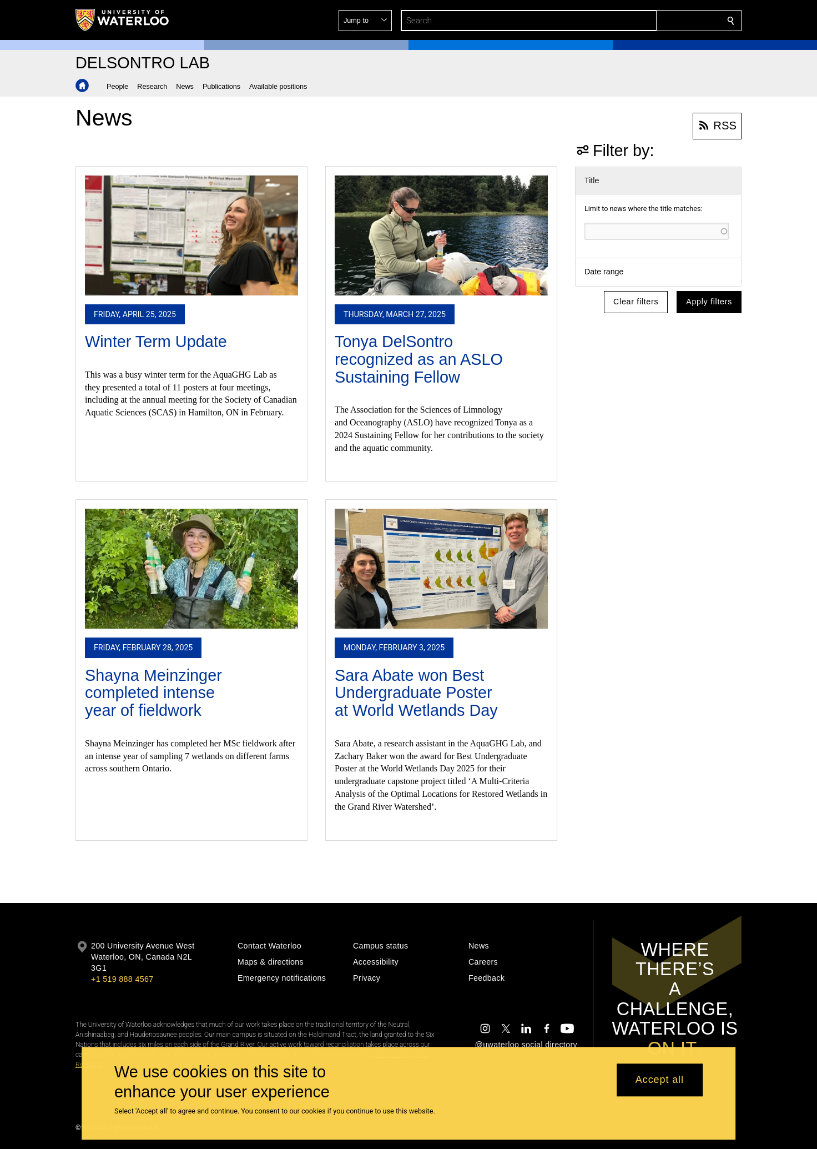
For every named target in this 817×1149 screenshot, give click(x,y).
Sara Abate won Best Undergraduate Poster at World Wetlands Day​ (416, 692)
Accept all (660, 1080)
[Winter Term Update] (191, 235)
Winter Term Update (156, 341)
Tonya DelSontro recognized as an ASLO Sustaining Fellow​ (419, 359)
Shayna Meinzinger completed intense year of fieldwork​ (153, 692)
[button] (650, 21)
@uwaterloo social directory (526, 1044)
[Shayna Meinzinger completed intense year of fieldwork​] (191, 569)
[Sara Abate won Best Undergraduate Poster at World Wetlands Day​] (441, 569)
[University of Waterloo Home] (122, 20)
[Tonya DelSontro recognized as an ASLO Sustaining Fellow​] (441, 235)
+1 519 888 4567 (122, 979)
